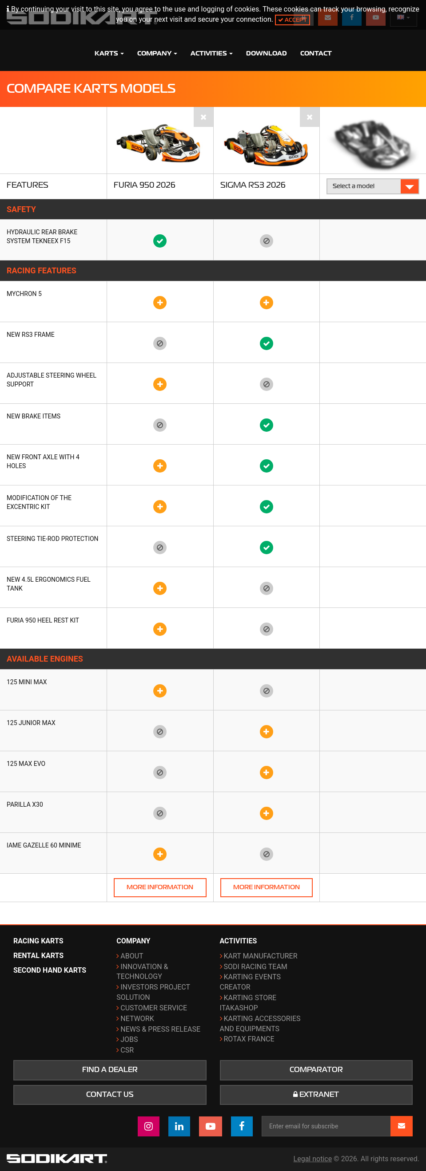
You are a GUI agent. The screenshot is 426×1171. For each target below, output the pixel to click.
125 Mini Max (27, 682)
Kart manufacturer (261, 956)
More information (160, 887)
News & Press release (160, 1029)
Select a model (373, 186)
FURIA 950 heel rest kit (43, 620)
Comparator (316, 1069)
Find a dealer (110, 1069)
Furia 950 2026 (144, 184)
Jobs (129, 1039)
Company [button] (157, 53)
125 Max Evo (26, 763)
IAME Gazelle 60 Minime (44, 845)
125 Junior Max (31, 722)
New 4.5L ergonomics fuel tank (49, 584)
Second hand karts (49, 970)
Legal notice (313, 1159)
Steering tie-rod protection (53, 538)
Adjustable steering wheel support (51, 380)
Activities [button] (212, 53)
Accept (292, 19)
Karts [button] (109, 53)
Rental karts (38, 955)
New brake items (33, 416)
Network (137, 1018)
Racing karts (38, 941)
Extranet (316, 1094)
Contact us (110, 1094)
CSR (127, 1050)
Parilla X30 (25, 804)
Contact (316, 53)
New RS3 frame (31, 334)
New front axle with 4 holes (43, 461)
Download (266, 53)
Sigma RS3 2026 (253, 184)
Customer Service (153, 1008)
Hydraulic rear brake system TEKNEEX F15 (42, 236)
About (131, 956)
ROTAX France (249, 1039)
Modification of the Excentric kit (39, 502)
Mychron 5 (24, 293)
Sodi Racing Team (255, 966)
